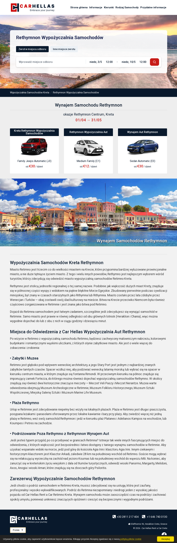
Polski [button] (18, 530)
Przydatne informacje (153, 7)
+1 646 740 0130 (154, 516)
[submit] (154, 62)
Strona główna (79, 7)
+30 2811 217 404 (126, 516)
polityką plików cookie (130, 539)
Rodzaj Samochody (127, 7)
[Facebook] (164, 535)
